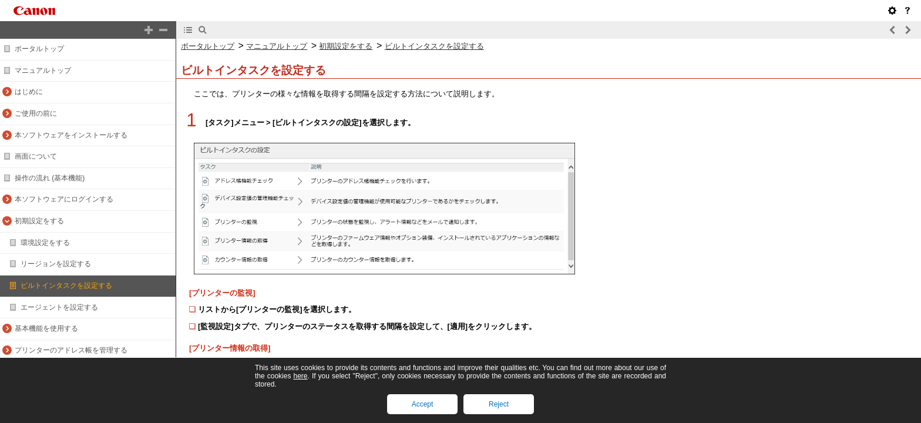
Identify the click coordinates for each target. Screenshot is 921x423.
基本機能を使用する (46, 328)
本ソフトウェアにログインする (64, 199)
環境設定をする (45, 243)
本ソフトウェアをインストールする (71, 135)
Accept (422, 404)
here (300, 376)
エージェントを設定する (59, 307)
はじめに (29, 92)
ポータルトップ (39, 49)
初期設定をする (39, 221)
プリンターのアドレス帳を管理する (71, 350)
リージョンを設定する (56, 264)
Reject (499, 404)
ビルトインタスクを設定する (66, 285)
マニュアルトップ (43, 70)
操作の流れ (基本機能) (50, 178)
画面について (36, 156)
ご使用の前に (36, 113)
